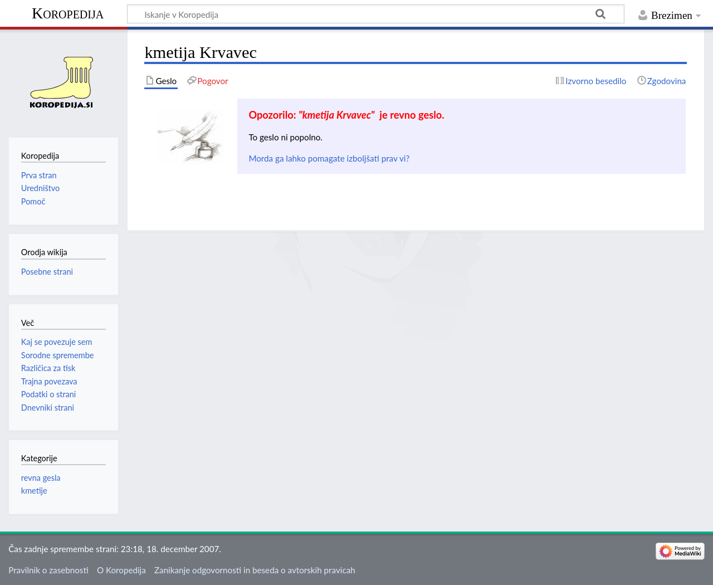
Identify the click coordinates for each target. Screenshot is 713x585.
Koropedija (68, 13)
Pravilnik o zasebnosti (48, 570)
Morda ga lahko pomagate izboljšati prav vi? (328, 158)
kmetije (34, 490)
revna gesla (41, 477)
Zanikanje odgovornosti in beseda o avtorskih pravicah (254, 570)
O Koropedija (121, 570)
